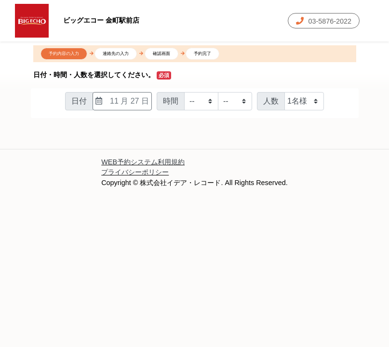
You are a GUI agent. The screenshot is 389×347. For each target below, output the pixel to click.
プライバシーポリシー (135, 172)
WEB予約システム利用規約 (143, 162)
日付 (79, 101)
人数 (271, 101)
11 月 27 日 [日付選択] (122, 101)
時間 (170, 101)
